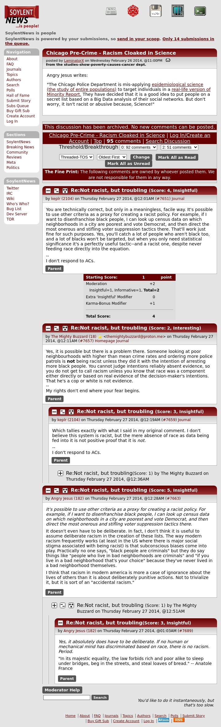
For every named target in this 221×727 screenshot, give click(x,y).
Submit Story (18, 101)
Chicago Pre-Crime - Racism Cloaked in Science (111, 53)
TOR (10, 219)
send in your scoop (138, 39)
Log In (12, 121)
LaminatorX (74, 61)
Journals (13, 69)
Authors (13, 80)
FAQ (10, 64)
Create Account (20, 116)
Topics (12, 74)
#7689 (185, 631)
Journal (178, 199)
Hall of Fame (17, 95)
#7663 (173, 498)
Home (70, 716)
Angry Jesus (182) (67, 498)
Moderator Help (62, 690)
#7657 (86, 341)
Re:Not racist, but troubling (109, 190)
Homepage (105, 341)
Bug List (13, 209)
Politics (12, 168)
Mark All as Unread (128, 163)
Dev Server (16, 214)
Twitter (12, 188)
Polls (10, 90)
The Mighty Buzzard (181, 473)
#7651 (163, 199)
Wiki (10, 199)
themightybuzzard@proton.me (135, 336)
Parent (54, 269)
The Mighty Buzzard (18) (73, 336)
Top (98, 141)
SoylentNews (21, 17)
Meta (11, 162)
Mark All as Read (177, 157)
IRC (9, 193)
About (11, 59)
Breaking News (20, 147)
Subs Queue (17, 106)
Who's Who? (17, 204)
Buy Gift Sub (17, 111)
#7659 (169, 420)
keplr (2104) (62, 199)
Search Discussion (168, 141)
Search (12, 85)
